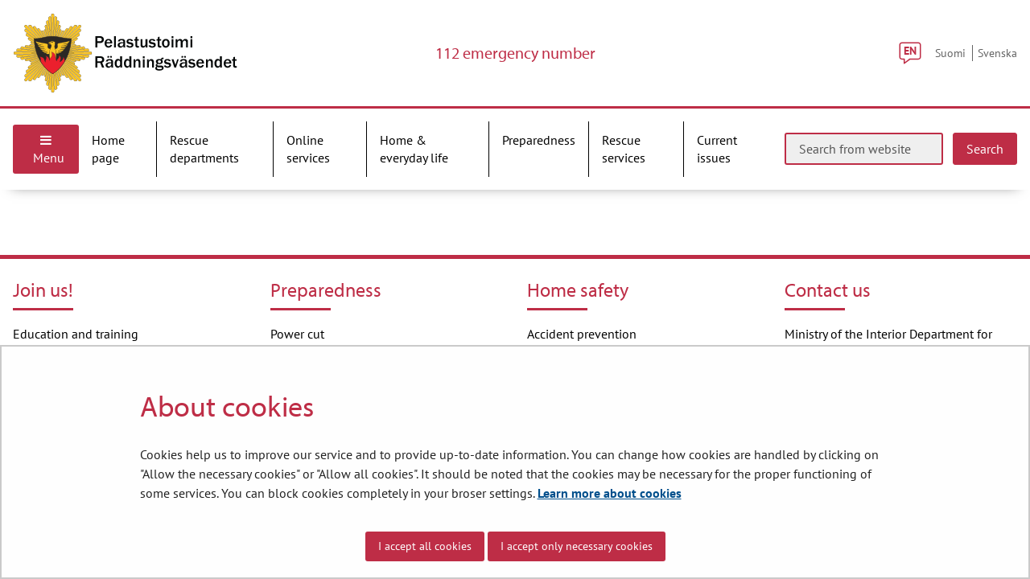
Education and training (75, 334)
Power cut (297, 334)
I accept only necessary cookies (577, 546)
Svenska (997, 52)
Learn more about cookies (610, 493)
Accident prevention (582, 334)
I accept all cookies (425, 546)
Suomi (950, 52)
